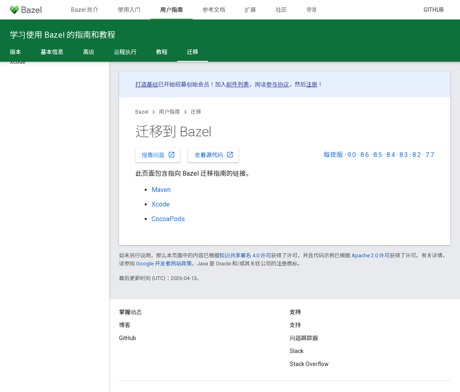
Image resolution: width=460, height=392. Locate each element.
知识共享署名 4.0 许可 (245, 255)
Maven (161, 190)
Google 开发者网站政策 (164, 264)
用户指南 (169, 112)
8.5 (377, 155)
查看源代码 (214, 154)
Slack (297, 351)
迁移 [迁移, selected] (192, 52)
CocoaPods (168, 219)
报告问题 (158, 154)
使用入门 (129, 9)
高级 (88, 52)
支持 (295, 325)
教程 (161, 52)
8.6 (364, 155)
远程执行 (125, 52)
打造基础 (146, 84)
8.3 (403, 155)
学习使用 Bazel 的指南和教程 (62, 35)
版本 (15, 52)
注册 (311, 84)
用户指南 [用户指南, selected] (171, 9)
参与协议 (277, 84)
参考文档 (213, 9)
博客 (124, 325)
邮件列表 (237, 84)
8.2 (416, 155)
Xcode (161, 204)
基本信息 (52, 52)
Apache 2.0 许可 (371, 255)
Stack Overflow (309, 364)
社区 (281, 9)
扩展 (250, 9)
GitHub (433, 9)
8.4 (390, 155)
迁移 (196, 112)
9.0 (351, 155)
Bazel (141, 112)
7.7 (429, 155)
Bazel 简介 (84, 9)
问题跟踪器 (304, 338)
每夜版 (333, 155)
